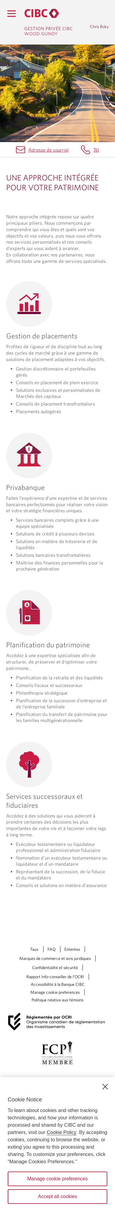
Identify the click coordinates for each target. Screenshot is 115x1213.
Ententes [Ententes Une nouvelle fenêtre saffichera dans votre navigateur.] (72, 949)
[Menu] (11, 13)
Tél (96, 149)
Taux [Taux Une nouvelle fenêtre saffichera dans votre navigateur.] (34, 949)
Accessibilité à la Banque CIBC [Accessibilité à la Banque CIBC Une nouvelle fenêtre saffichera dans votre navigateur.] (58, 984)
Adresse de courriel (48, 149)
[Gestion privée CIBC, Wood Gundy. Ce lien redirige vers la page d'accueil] (48, 22)
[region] (57, 1145)
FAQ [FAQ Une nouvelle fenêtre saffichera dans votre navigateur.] (52, 949)
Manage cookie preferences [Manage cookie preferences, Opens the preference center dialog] (57, 1178)
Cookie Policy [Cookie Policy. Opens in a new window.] (61, 1132)
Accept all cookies (57, 1196)
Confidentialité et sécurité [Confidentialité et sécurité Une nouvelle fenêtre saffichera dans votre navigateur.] (55, 967)
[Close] (105, 1086)
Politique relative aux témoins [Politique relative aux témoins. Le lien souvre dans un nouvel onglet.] (57, 999)
